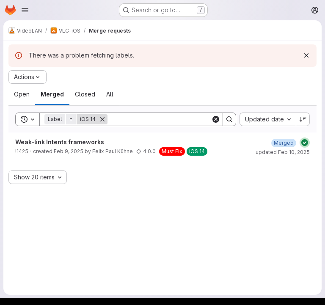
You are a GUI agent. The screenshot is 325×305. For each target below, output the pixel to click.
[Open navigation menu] (25, 10)
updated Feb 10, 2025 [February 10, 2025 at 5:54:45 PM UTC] (283, 152)
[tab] (21, 94)
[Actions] (27, 77)
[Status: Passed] (305, 142)
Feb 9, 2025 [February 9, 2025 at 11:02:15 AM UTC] (68, 151)
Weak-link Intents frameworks (59, 142)
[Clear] (216, 119)
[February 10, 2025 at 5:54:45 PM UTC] (283, 142)
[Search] (160, 119)
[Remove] (102, 119)
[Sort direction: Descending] (303, 119)
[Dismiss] (306, 55)
